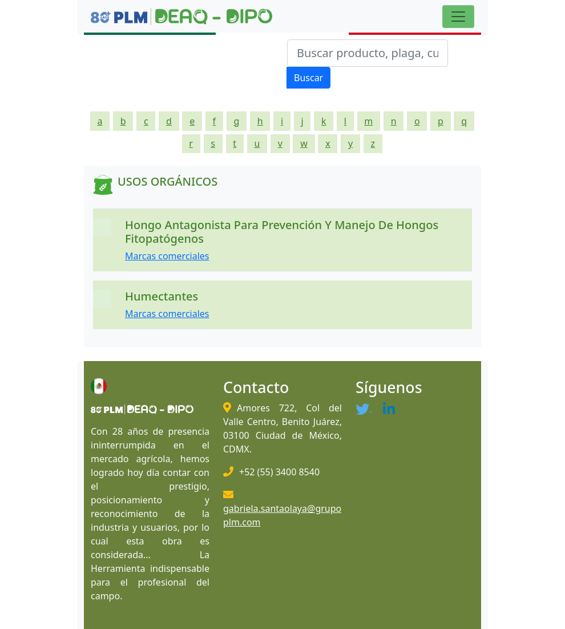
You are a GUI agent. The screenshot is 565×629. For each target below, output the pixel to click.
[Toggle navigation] (458, 16)
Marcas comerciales (167, 256)
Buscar (308, 77)
